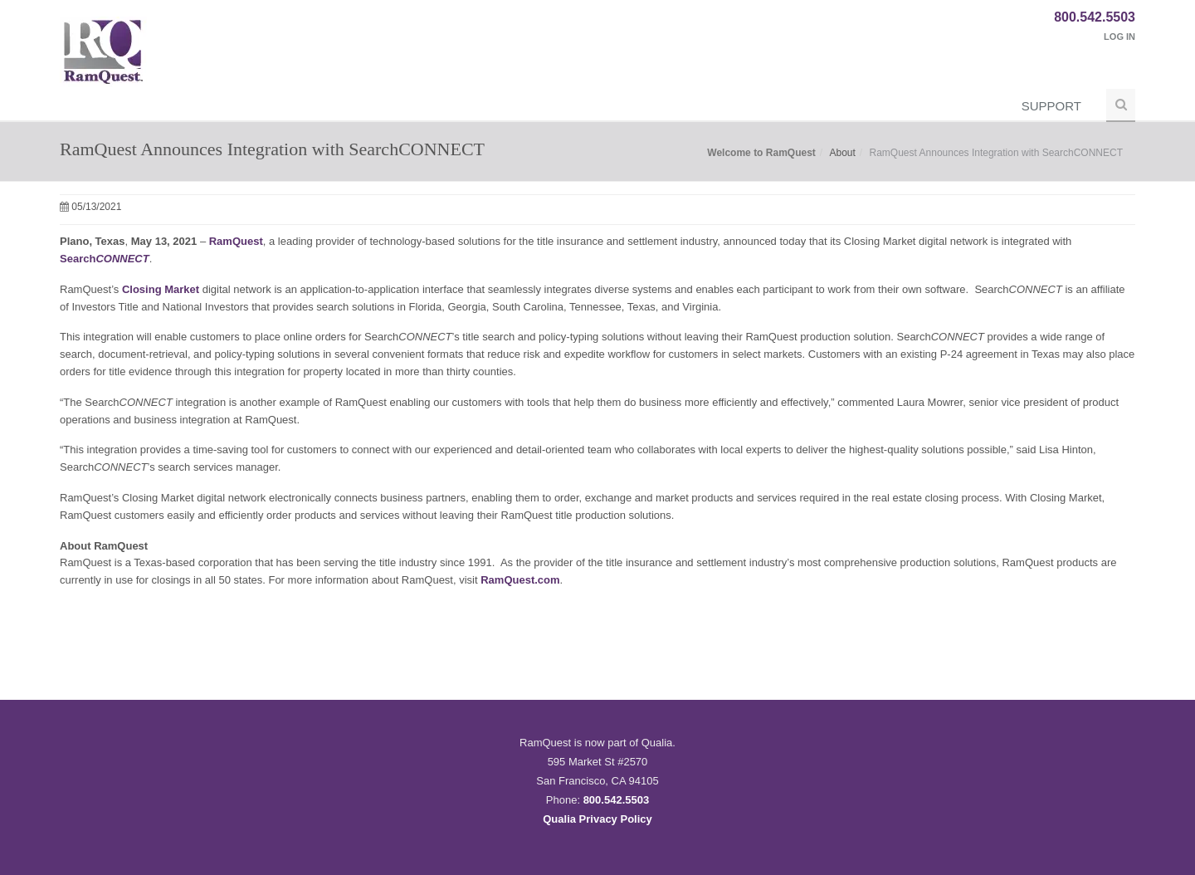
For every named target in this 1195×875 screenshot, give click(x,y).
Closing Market (160, 289)
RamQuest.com (519, 580)
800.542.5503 (1094, 17)
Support (1051, 106)
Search (104, 258)
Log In (1119, 37)
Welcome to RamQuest (761, 153)
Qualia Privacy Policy (597, 819)
